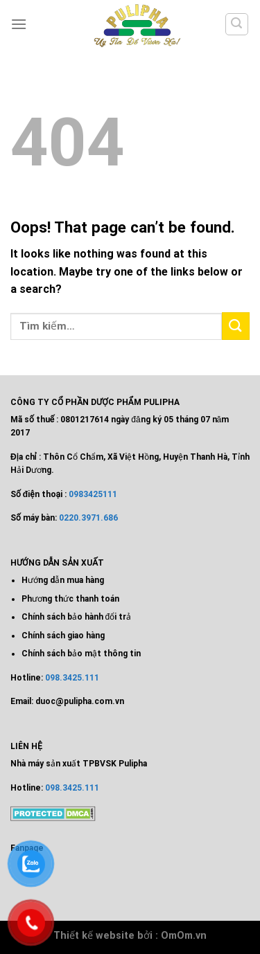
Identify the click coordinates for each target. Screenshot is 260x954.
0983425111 (93, 494)
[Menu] (18, 24)
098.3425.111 (72, 678)
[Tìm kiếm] (237, 24)
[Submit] (236, 325)
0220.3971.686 (88, 518)
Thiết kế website (94, 936)
